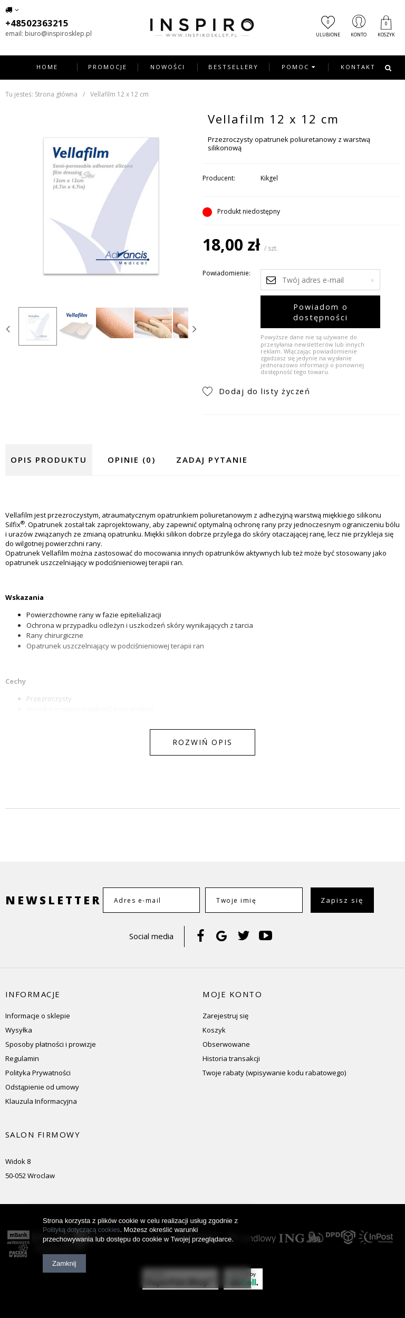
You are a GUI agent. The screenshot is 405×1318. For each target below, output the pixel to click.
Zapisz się (342, 900)
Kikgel (269, 178)
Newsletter (52, 900)
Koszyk (386, 31)
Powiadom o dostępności (320, 311)
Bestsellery (233, 67)
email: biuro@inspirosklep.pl (48, 33)
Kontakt (358, 67)
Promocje (107, 67)
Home (47, 67)
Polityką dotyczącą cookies (83, 1230)
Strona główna (56, 94)
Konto (351, 37)
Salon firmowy (43, 1135)
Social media (151, 936)
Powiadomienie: (226, 273)
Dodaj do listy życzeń (247, 391)
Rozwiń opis (202, 742)
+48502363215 (37, 23)
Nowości (167, 67)
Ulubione (313, 30)
